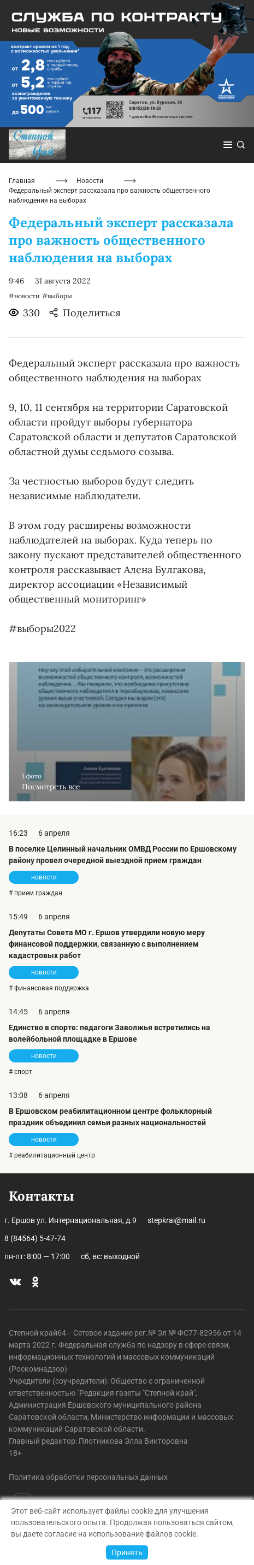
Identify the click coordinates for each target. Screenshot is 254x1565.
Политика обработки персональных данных (88, 1477)
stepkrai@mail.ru (176, 1220)
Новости (89, 181)
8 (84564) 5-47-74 (35, 1238)
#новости (24, 296)
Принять (127, 1552)
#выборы (57, 296)
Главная (22, 181)
